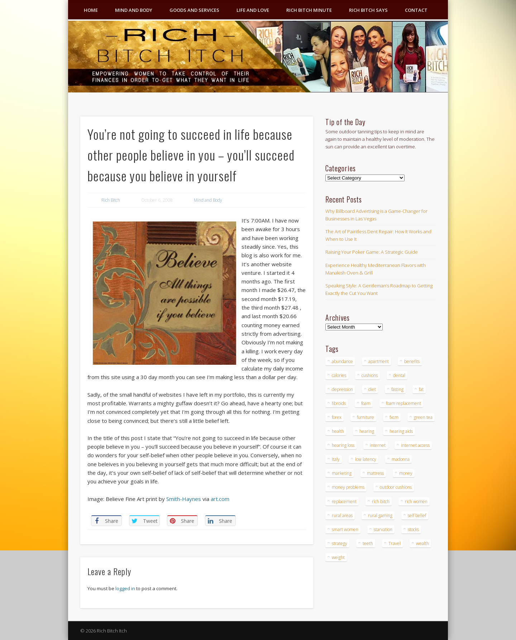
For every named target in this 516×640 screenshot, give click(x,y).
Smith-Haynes (183, 498)
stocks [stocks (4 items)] (413, 529)
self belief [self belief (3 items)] (417, 515)
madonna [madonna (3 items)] (401, 459)
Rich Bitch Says (368, 10)
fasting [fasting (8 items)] (397, 389)
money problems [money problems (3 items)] (348, 487)
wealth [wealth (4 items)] (422, 543)
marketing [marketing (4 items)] (342, 473)
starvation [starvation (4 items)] (383, 529)
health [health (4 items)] (338, 431)
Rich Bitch (110, 200)
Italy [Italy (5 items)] (336, 459)
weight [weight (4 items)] (338, 557)
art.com (220, 498)
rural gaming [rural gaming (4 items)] (380, 515)
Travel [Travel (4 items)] (394, 543)
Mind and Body (133, 10)
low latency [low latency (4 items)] (365, 459)
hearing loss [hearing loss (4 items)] (343, 445)
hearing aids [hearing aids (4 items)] (401, 431)
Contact (416, 10)
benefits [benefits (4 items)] (412, 361)
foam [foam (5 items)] (366, 403)
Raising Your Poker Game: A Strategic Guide (371, 252)
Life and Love (252, 10)
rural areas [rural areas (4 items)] (342, 515)
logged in (125, 588)
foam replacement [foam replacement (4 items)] (403, 403)
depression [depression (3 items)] (342, 389)
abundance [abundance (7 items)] (342, 361)
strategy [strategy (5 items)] (339, 543)
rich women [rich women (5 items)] (416, 501)
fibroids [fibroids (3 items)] (339, 403)
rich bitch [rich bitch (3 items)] (381, 501)
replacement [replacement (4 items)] (344, 501)
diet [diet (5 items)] (372, 389)
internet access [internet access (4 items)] (415, 445)
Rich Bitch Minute (309, 10)
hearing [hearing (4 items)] (366, 431)
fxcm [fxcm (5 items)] (394, 417)
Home (91, 10)
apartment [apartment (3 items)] (378, 361)
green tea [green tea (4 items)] (423, 417)
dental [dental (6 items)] (399, 375)
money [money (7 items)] (405, 473)
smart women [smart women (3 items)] (345, 529)
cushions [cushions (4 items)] (370, 375)
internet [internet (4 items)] (378, 445)
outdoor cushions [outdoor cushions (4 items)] (396, 487)
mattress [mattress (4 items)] (375, 473)
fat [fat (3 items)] (421, 389)
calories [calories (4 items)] (339, 375)
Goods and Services (194, 10)
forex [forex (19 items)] (336, 417)
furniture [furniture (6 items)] (365, 417)
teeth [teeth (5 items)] (368, 543)
